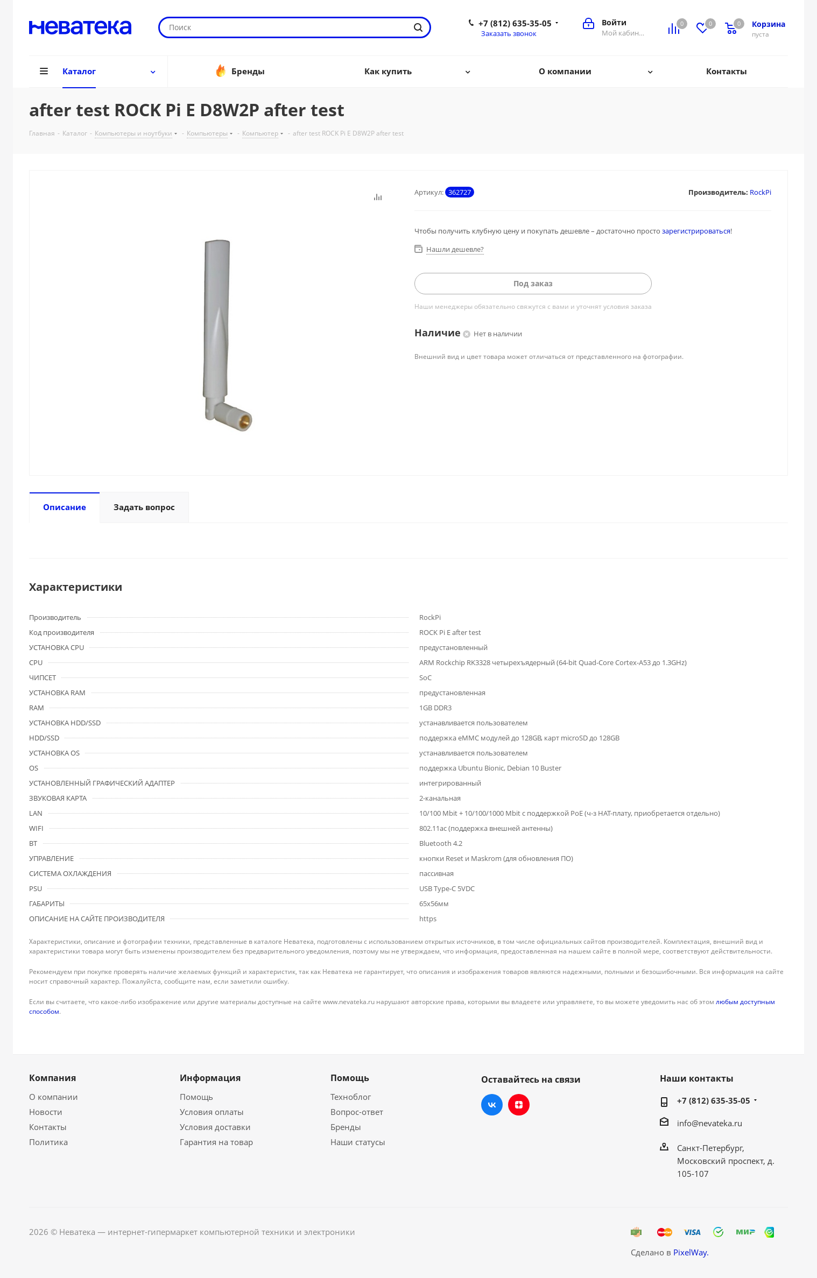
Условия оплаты (212, 1111)
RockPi (760, 192)
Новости (45, 1111)
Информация (210, 1078)
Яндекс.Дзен (519, 1104)
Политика (48, 1141)
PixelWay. (691, 1252)
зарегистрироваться (696, 231)
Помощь (196, 1096)
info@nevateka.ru (709, 1123)
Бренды (345, 1126)
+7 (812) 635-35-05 (515, 23)
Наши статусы (357, 1141)
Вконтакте (492, 1104)
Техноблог (350, 1096)
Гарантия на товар (216, 1141)
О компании (53, 1096)
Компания (52, 1078)
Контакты (48, 1126)
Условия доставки (215, 1126)
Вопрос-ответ (356, 1111)
